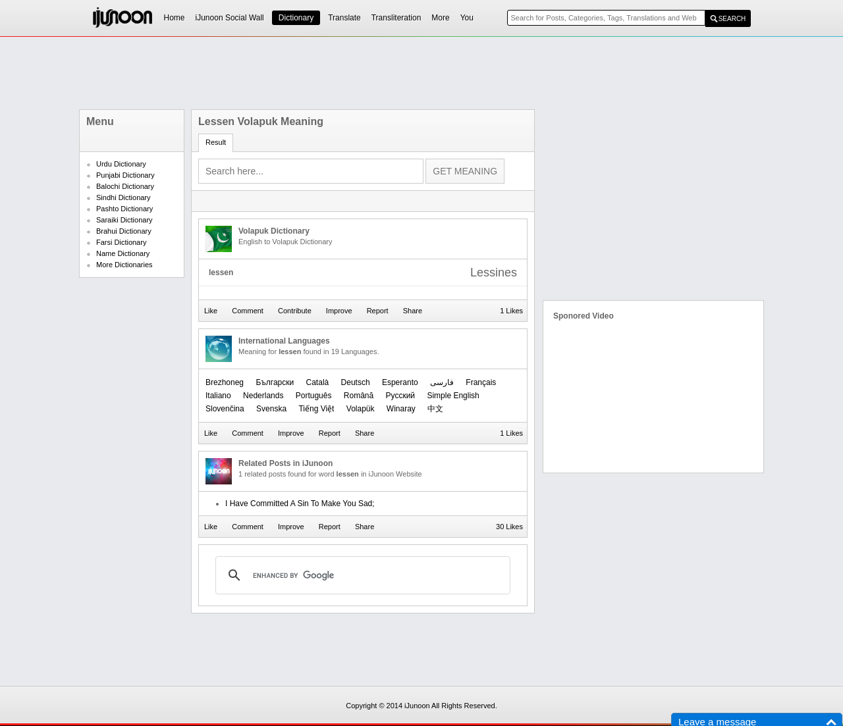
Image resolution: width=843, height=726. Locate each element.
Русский (401, 395)
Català (317, 382)
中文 (435, 408)
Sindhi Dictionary (123, 197)
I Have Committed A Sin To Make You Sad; (300, 503)
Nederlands (263, 395)
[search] (361, 575)
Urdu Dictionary (121, 164)
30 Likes (509, 527)
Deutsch (355, 382)
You (467, 17)
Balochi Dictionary (125, 186)
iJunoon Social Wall (230, 17)
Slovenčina (224, 408)
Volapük (360, 408)
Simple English (453, 395)
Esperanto (400, 382)
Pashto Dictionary (124, 209)
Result (215, 142)
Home (174, 17)
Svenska (271, 408)
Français (481, 382)
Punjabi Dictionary (125, 175)
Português (314, 395)
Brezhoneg (224, 382)
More (440, 17)
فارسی (442, 382)
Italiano (218, 395)
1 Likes (511, 311)
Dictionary (296, 17)
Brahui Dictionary (123, 231)
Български (275, 382)
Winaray (401, 408)
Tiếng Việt (316, 408)
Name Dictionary (123, 253)
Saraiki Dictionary (124, 220)
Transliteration (396, 17)
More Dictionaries (124, 265)
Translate (344, 17)
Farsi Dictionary (121, 242)
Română (358, 395)
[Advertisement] (421, 73)
